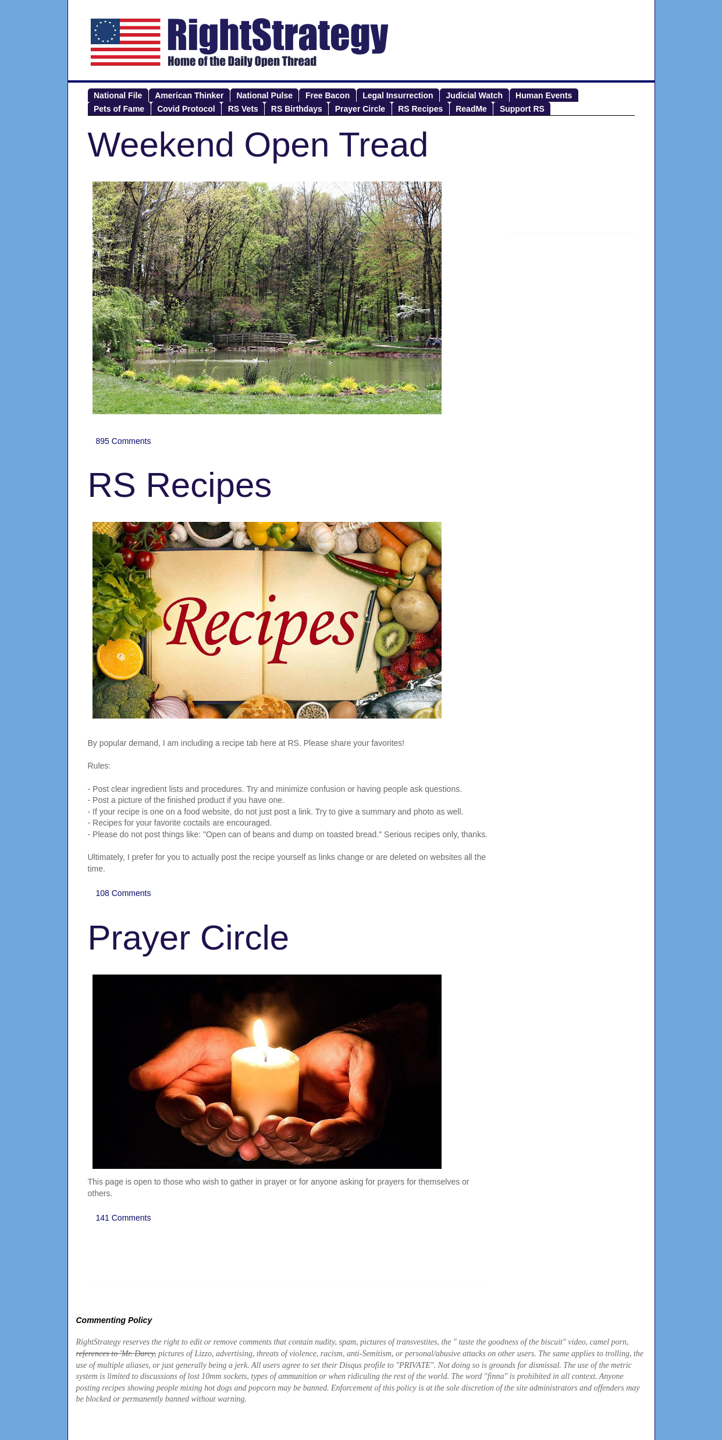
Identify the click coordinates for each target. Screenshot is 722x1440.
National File (118, 95)
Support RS (522, 108)
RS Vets (243, 108)
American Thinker (189, 95)
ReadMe (471, 108)
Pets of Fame (119, 108)
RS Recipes (420, 108)
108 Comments (123, 893)
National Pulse (265, 95)
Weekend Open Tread (258, 144)
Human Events (543, 95)
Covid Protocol (186, 108)
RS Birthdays (296, 108)
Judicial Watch (474, 95)
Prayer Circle (360, 108)
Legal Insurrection (397, 95)
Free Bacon (327, 95)
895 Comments (123, 441)
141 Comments (123, 1217)
